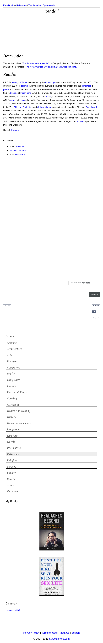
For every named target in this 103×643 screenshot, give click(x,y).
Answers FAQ (13, 610)
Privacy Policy (31, 632)
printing (80, 121)
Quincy (40, 107)
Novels (11, 442)
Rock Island (91, 107)
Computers (13, 367)
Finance (11, 386)
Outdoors (12, 491)
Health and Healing (18, 411)
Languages (13, 429)
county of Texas (19, 82)
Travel (10, 485)
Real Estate (14, 448)
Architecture (14, 349)
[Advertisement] (51, 32)
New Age (12, 435)
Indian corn (25, 93)
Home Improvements (19, 423)
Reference (13, 454)
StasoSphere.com (59, 638)
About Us (64, 632)
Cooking (12, 398)
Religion (12, 460)
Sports (11, 479)
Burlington (27, 107)
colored (24, 86)
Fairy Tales (13, 380)
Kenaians (19, 146)
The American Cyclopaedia (35, 63)
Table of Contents (18, 150)
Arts (9, 355)
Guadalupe (50, 82)
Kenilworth (20, 154)
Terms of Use (49, 632)
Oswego (15, 130)
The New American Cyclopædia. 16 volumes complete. (51, 67)
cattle (48, 96)
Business (12, 361)
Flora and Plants (17, 392)
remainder (86, 86)
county (13, 100)
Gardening (13, 404)
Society (11, 473)
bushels (13, 93)
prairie (6, 89)
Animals (12, 342)
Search (75, 632)
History (11, 417)
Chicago (18, 107)
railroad (47, 107)
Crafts (11, 373)
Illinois (22, 100)
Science (11, 466)
